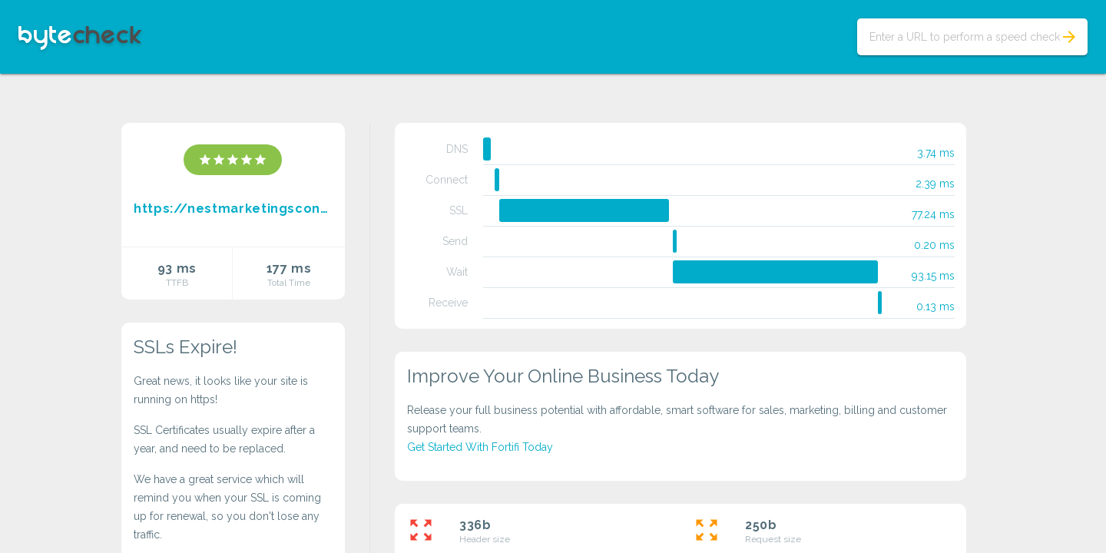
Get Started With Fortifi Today (480, 447)
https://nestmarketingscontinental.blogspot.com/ (233, 208)
